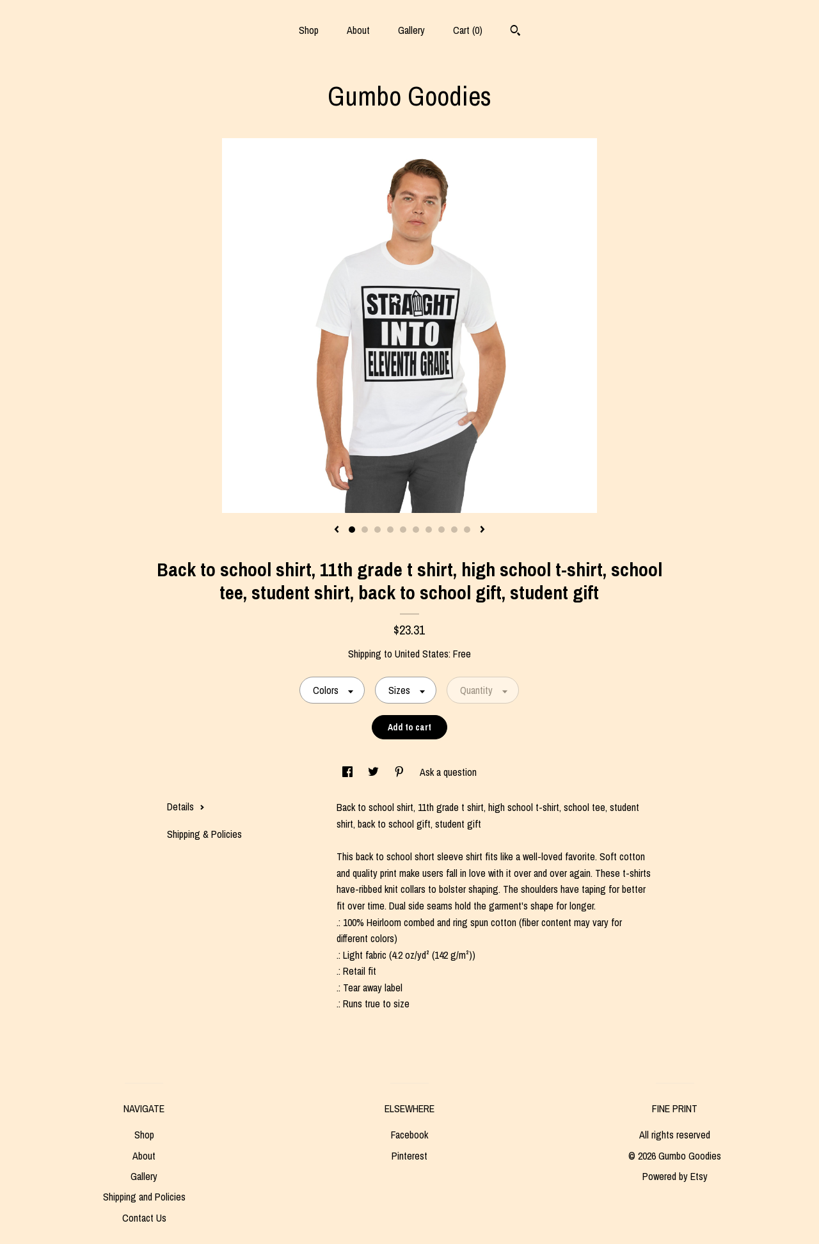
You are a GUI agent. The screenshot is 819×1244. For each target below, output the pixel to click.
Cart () (467, 30)
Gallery (411, 30)
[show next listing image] (482, 530)
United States (422, 654)
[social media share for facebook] (348, 772)
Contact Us (144, 1218)
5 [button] (403, 529)
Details (186, 806)
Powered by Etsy (675, 1176)
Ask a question (448, 772)
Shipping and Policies (144, 1197)
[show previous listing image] (336, 530)
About (358, 30)
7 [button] (428, 529)
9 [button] (454, 529)
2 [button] (365, 529)
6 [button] (416, 529)
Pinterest (409, 1156)
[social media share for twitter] (374, 772)
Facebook (409, 1135)
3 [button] (377, 529)
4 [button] (390, 529)
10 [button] (467, 529)
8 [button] (441, 529)
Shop (309, 30)
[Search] (515, 32)
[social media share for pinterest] (400, 772)
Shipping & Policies (204, 834)
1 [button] (352, 529)
